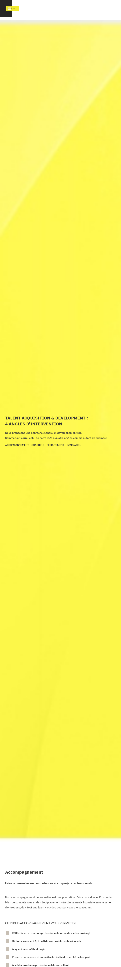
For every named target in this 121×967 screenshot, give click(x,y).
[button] (107, 10)
